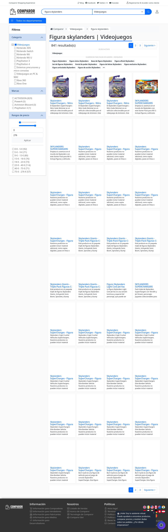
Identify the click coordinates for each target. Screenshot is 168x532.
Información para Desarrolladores (39, 522)
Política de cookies (114, 517)
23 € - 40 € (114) (21, 165)
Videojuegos (22, 44)
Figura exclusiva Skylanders (135, 64)
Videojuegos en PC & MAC (26, 75)
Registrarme (134, 3)
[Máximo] (27, 126)
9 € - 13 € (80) (20, 155)
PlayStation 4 (22, 64)
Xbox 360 (20, 80)
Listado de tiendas (77, 508)
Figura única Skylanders (78, 61)
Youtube (114, 3)
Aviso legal (111, 508)
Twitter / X (102, 3)
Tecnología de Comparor (80, 514)
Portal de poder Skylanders (86, 64)
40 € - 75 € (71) (20, 168)
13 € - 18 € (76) (20, 158)
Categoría (17, 37)
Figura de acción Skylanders (89, 67)
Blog (81, 3)
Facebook (90, 3)
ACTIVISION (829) (22, 98)
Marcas (15, 90)
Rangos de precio (20, 115)
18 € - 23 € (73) (20, 161)
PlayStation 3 (22, 60)
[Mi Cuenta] (157, 11)
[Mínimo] (27, 122)
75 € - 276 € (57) (21, 171)
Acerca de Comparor (78, 511)
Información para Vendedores (45, 511)
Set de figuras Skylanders (62, 64)
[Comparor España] (22, 12)
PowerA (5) (19, 101)
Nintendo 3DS (22, 47)
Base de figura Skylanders (101, 61)
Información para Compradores (46, 508)
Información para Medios (43, 517)
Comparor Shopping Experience (22, 3)
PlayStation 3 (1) (21, 107)
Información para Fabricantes (45, 514)
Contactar (110, 523)
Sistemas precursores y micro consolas (27, 69)
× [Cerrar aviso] (153, 513)
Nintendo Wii (22, 54)
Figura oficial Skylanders (124, 61)
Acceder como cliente (150, 3)
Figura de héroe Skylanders (110, 64)
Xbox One (20, 83)
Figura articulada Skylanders (63, 67)
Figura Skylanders (59, 61)
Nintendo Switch (23, 51)
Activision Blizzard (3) (24, 104)
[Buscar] (148, 12)
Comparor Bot (75, 517)
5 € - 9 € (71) (19, 152)
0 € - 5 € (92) (19, 149)
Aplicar (27, 140)
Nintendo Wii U (23, 57)
